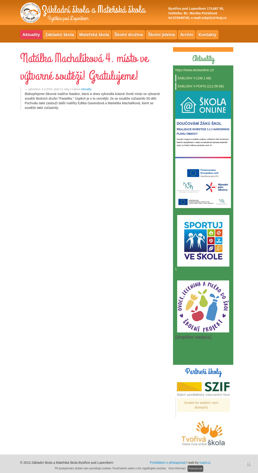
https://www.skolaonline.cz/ (194, 70)
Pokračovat (195, 468)
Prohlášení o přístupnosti (168, 462)
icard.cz (205, 462)
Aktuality (86, 89)
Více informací (177, 468)
